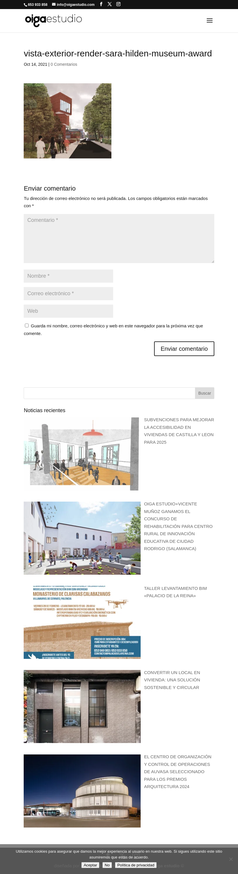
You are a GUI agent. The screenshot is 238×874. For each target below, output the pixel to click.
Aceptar (90, 865)
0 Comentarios (64, 64)
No (107, 865)
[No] (231, 859)
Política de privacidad (135, 865)
